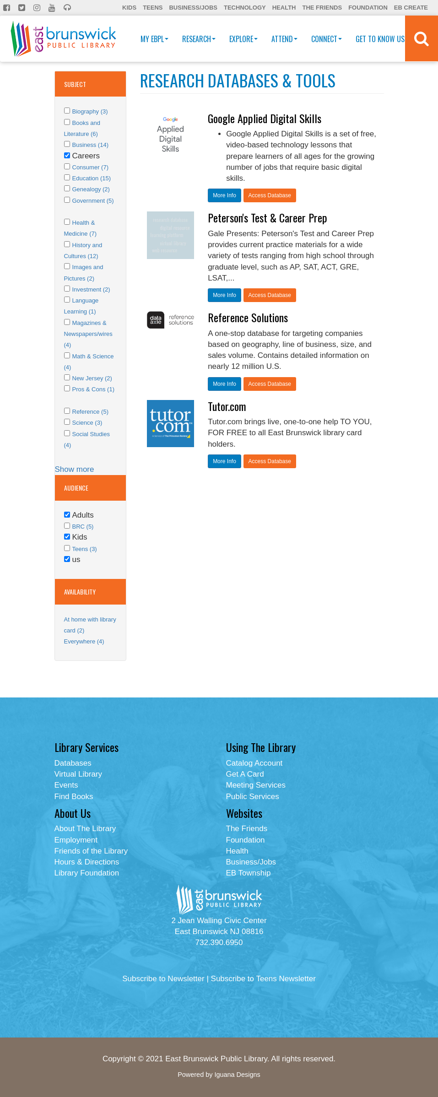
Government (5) (93, 200)
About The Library (85, 828)
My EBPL (154, 38)
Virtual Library (78, 774)
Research (199, 38)
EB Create (411, 7)
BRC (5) (83, 526)
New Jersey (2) (92, 378)
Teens (152, 7)
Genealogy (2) (91, 189)
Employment (75, 840)
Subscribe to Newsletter (163, 978)
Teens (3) (84, 549)
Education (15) (91, 178)
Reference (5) (90, 411)
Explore (243, 38)
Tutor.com (227, 406)
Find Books (73, 796)
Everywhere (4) (84, 641)
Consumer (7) (90, 167)
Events (66, 785)
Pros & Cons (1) (93, 389)
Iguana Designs (237, 1074)
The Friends (322, 7)
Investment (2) (91, 289)
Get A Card (245, 774)
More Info (224, 195)
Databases (73, 763)
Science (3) (87, 422)
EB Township (248, 873)
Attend (284, 38)
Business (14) (90, 144)
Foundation (368, 7)
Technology (245, 7)
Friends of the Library (91, 851)
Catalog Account (254, 763)
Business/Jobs (193, 7)
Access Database (270, 195)
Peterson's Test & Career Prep (267, 217)
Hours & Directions (86, 862)
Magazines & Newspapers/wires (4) (88, 334)
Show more (74, 469)
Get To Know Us (382, 38)
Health (284, 7)
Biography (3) (90, 111)
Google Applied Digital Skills (264, 118)
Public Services (252, 796)
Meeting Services (256, 785)
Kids (129, 7)
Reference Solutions (248, 317)
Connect (326, 38)
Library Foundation (86, 873)
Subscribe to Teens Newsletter (263, 978)
